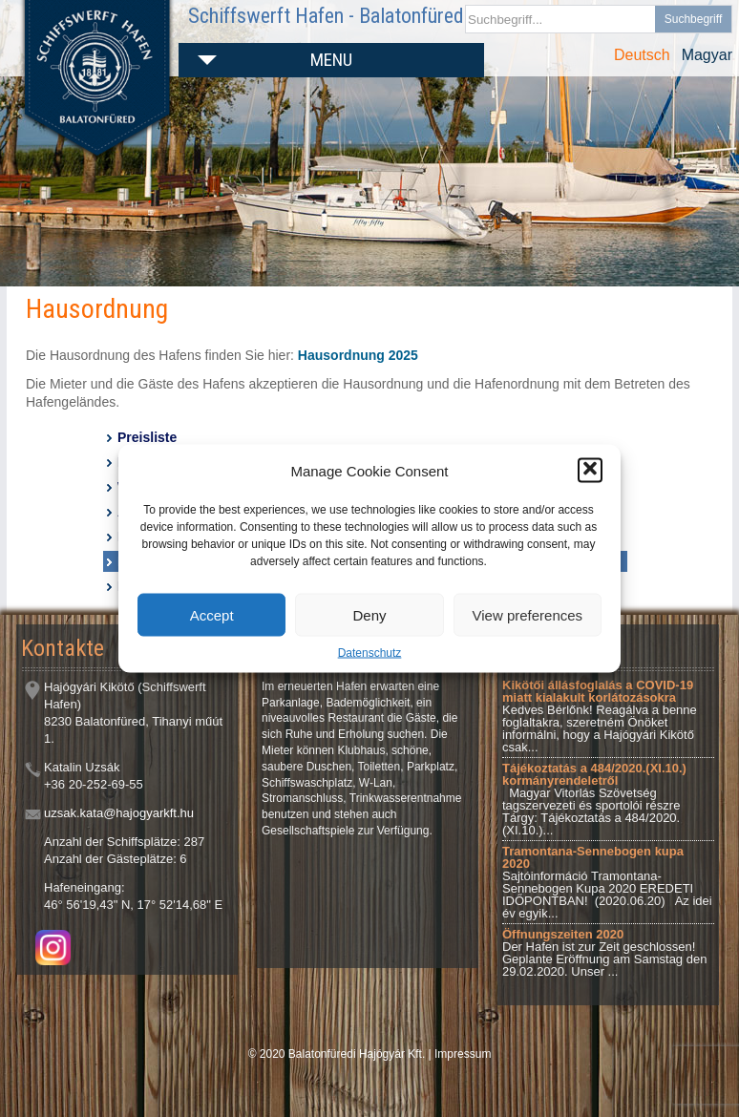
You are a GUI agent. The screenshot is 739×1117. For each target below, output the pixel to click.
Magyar (707, 55)
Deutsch (642, 55)
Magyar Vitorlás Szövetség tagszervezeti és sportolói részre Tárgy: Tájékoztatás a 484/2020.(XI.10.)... (594, 799)
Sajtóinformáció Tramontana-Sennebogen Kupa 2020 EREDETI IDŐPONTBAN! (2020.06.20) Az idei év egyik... (607, 882)
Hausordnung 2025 (358, 355)
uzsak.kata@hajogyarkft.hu (119, 813)
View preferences (528, 614)
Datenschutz (370, 653)
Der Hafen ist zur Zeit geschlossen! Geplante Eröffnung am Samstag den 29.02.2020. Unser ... (604, 953)
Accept (212, 614)
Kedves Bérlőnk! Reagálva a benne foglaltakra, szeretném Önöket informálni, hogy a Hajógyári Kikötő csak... (599, 716)
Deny (369, 614)
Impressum (462, 1054)
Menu (331, 60)
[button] (590, 470)
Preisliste (147, 437)
